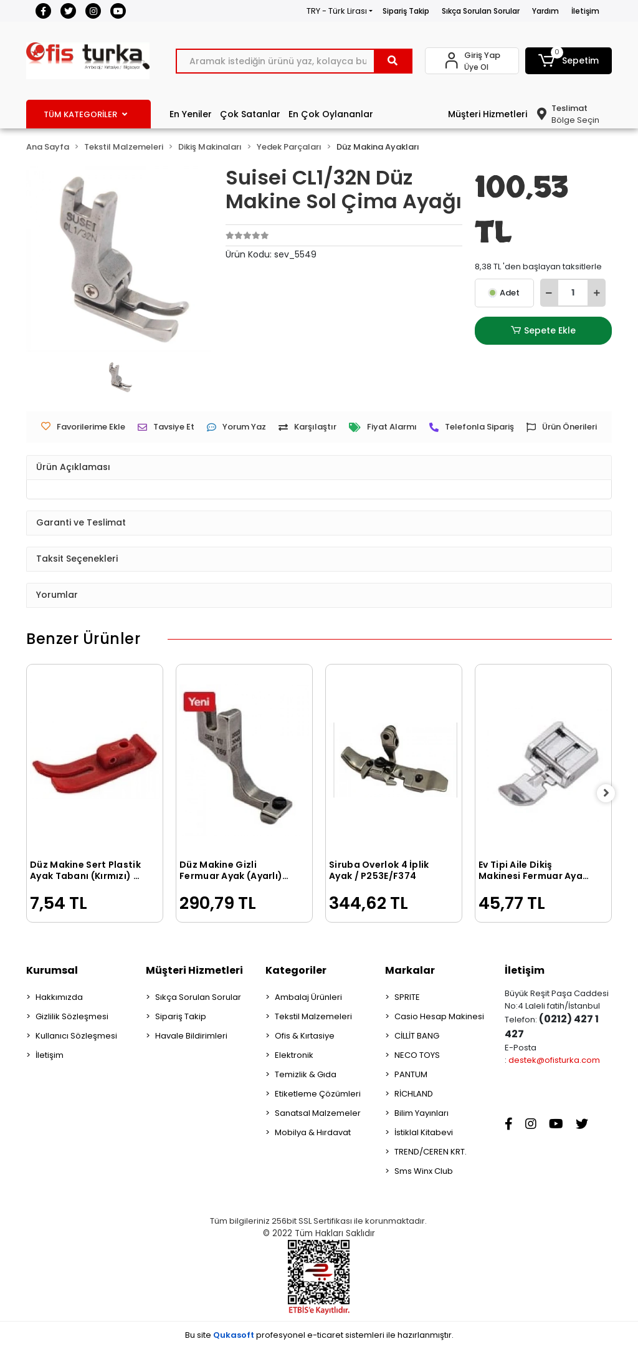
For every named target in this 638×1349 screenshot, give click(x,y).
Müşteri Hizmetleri (487, 114)
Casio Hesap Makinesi (439, 1016)
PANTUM (410, 1074)
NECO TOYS (417, 1055)
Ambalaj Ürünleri (308, 997)
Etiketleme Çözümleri (318, 1094)
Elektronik (294, 1055)
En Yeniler (190, 114)
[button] (568, 60)
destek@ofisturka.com (554, 1060)
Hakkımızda (59, 997)
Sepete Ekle (543, 330)
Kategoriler (295, 970)
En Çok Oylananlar (330, 114)
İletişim (585, 11)
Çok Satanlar (250, 114)
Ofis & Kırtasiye (305, 1036)
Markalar (410, 970)
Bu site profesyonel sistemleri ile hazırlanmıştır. (319, 1335)
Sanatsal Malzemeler (318, 1113)
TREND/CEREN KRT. (430, 1152)
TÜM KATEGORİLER (85, 114)
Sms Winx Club (423, 1171)
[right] (612, 793)
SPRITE (407, 997)
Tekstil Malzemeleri (313, 1016)
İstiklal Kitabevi (423, 1132)
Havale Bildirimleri (191, 1036)
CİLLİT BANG (416, 1036)
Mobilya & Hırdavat (313, 1132)
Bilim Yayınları (421, 1113)
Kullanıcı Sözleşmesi (76, 1036)
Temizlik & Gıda (305, 1074)
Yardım (545, 11)
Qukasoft (233, 1335)
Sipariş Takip (406, 11)
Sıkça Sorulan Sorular (481, 11)
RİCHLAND (413, 1094)
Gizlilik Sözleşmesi (72, 1016)
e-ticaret (325, 1335)
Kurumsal (52, 970)
